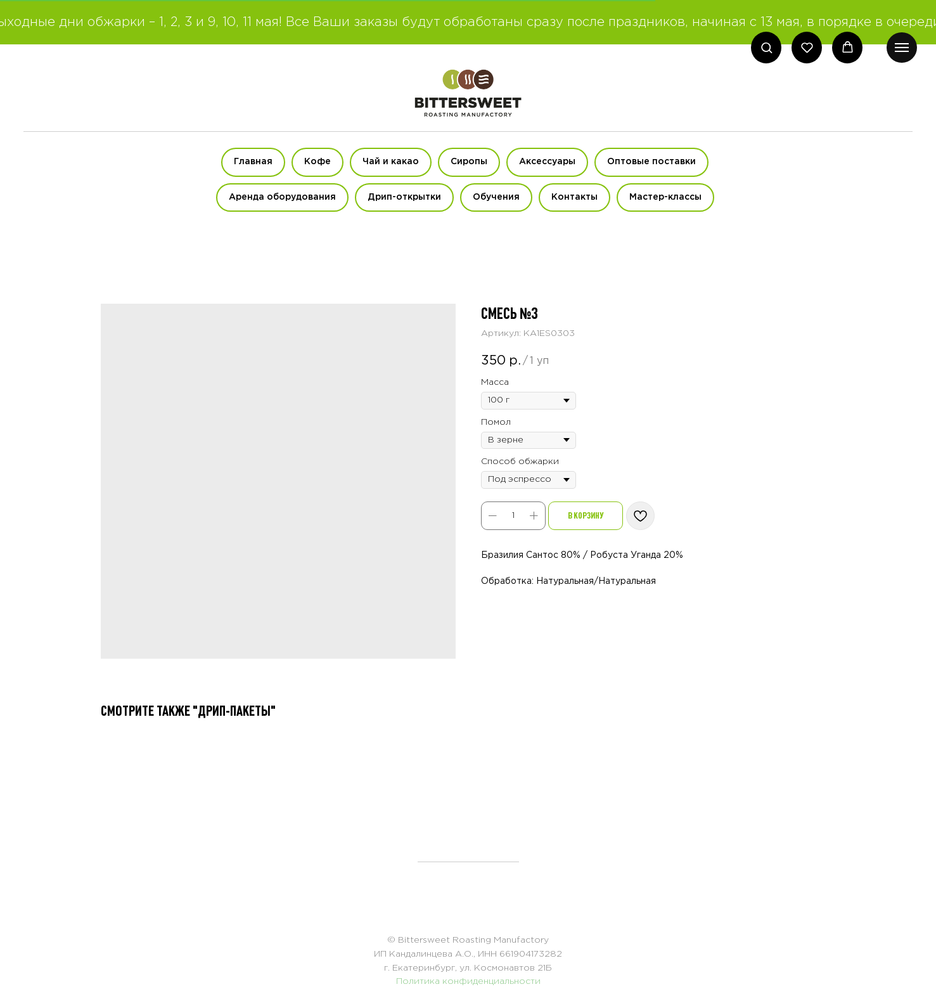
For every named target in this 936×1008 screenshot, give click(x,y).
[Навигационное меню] (902, 47)
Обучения (496, 197)
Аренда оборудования (282, 197)
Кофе (317, 161)
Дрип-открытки (404, 197)
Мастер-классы (665, 197)
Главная (253, 161)
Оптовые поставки (651, 161)
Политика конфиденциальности (468, 981)
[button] (766, 47)
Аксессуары (547, 161)
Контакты (574, 197)
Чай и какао (390, 161)
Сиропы (469, 161)
